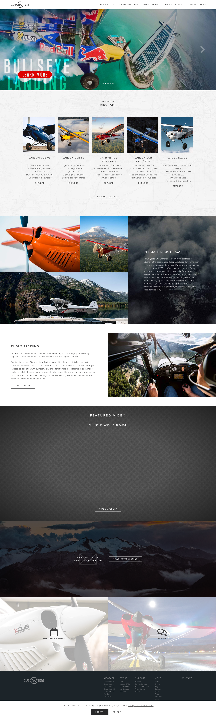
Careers (158, 689)
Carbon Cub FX (109, 687)
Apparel (123, 691)
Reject (117, 712)
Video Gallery (108, 509)
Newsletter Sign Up (125, 559)
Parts (122, 682)
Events (157, 684)
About (157, 691)
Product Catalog (108, 196)
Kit (114, 4)
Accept (99, 712)
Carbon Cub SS (109, 684)
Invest (156, 4)
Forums (138, 691)
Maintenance (124, 689)
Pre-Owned (108, 696)
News (137, 4)
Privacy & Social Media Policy (141, 705)
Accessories (124, 687)
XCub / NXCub (109, 691)
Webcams (158, 696)
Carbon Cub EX (109, 689)
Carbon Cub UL (109, 682)
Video (157, 699)
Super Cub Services (142, 687)
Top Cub (107, 694)
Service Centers (141, 684)
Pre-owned (125, 4)
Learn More (23, 385)
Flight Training (140, 689)
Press (157, 694)
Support (192, 4)
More (203, 4)
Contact (180, 4)
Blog (156, 687)
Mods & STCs (125, 684)
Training (167, 4)
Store (146, 4)
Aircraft (105, 4)
